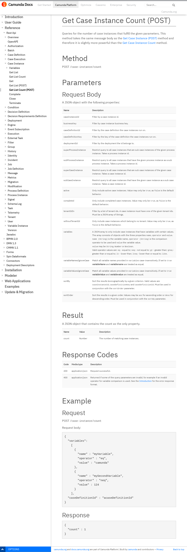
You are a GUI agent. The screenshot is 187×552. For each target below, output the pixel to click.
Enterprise (116, 5)
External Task (15, 138)
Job (10, 164)
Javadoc (11, 234)
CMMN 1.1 (12, 247)
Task (10, 208)
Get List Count (17, 76)
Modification (15, 186)
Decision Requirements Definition (27, 116)
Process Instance (18, 195)
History (12, 151)
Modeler (11, 275)
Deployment (15, 120)
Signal (11, 199)
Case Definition (16, 54)
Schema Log (14, 203)
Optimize (86, 5)
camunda (132, 549)
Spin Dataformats (16, 256)
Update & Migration (19, 292)
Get (11, 81)
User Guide (13, 22)
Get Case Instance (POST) (140, 38)
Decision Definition (19, 111)
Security (131, 5)
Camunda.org (169, 11)
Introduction (14, 17)
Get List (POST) (18, 85)
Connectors (13, 260)
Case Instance (16, 63)
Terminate (15, 103)
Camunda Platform (65, 5)
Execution (13, 133)
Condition (13, 107)
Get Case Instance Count (139, 43)
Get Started (44, 5)
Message (13, 173)
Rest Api (11, 33)
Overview (13, 37)
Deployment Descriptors (20, 265)
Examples (12, 286)
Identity (12, 155)
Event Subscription (18, 129)
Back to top (178, 549)
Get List (13, 72)
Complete (14, 94)
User (10, 221)
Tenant (12, 217)
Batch (11, 50)
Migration (13, 182)
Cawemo (101, 5)
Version (12, 230)
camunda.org (60, 549)
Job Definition (16, 168)
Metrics (12, 177)
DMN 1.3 (11, 243)
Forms (10, 252)
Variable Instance (18, 225)
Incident (13, 160)
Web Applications (17, 281)
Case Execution (16, 59)
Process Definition (18, 190)
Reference (12, 28)
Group (11, 147)
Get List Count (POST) (21, 90)
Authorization (15, 46)
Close (12, 98)
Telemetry (13, 212)
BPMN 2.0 (12, 239)
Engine (12, 125)
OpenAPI (13, 41)
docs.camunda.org (80, 549)
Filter (11, 142)
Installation (13, 270)
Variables (14, 68)
